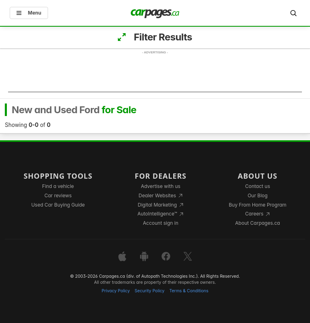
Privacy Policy (116, 290)
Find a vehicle (58, 186)
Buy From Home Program (258, 205)
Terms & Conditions (188, 290)
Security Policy (150, 290)
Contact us (257, 186)
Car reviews (58, 195)
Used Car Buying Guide (58, 205)
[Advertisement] (155, 74)
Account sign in (160, 223)
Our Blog (257, 195)
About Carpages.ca (257, 223)
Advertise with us (160, 186)
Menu (29, 13)
